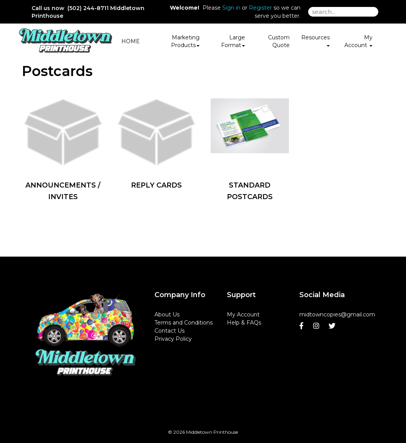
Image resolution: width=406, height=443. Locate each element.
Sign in (231, 7)
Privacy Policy (173, 338)
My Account (243, 314)
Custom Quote (279, 41)
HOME (130, 41)
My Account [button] (358, 41)
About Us (167, 314)
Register (260, 7)
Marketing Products (185, 41)
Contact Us (169, 330)
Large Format (233, 41)
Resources (315, 40)
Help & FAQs (244, 322)
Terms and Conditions (183, 322)
